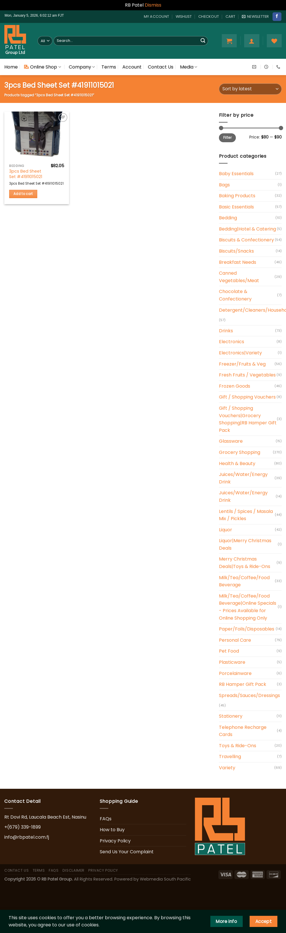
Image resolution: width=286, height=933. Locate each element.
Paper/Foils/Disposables (246, 629)
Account (132, 67)
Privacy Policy (115, 841)
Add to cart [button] (23, 194)
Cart (231, 16)
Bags (224, 184)
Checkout (208, 16)
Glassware (231, 441)
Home (11, 67)
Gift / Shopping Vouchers (247, 397)
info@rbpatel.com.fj (26, 837)
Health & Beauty (237, 463)
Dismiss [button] (153, 5)
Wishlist (184, 16)
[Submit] (203, 41)
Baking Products (237, 195)
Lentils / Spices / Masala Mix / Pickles (246, 515)
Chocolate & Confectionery (235, 295)
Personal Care (235, 640)
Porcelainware (235, 673)
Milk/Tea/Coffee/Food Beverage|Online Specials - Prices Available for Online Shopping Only (247, 607)
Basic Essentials (236, 207)
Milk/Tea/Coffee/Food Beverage (244, 581)
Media (188, 67)
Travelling (230, 756)
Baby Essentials (236, 173)
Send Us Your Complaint (127, 851)
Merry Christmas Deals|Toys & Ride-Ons (244, 563)
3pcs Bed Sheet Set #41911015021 (25, 174)
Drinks (226, 330)
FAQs (105, 818)
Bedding (228, 217)
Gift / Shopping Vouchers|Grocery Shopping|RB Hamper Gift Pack (248, 419)
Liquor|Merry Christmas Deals (245, 544)
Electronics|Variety (240, 353)
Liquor (225, 529)
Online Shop (42, 67)
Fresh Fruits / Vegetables (247, 375)
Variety (227, 767)
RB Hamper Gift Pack (242, 684)
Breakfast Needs (237, 262)
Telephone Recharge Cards (243, 731)
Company (82, 67)
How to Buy (112, 829)
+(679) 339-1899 (22, 827)
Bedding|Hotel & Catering (247, 229)
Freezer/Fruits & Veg (242, 364)
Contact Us (160, 67)
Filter (227, 137)
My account (156, 16)
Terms (108, 67)
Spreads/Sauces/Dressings (249, 695)
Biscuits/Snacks (236, 251)
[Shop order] (250, 89)
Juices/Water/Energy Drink (243, 478)
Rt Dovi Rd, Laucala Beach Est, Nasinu (45, 817)
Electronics (231, 341)
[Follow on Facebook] (277, 16)
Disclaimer (73, 870)
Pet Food (229, 651)
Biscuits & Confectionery (246, 240)
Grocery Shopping (239, 452)
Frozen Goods (234, 386)
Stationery (230, 716)
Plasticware (232, 662)
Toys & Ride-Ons (237, 745)
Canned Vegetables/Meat (239, 277)
